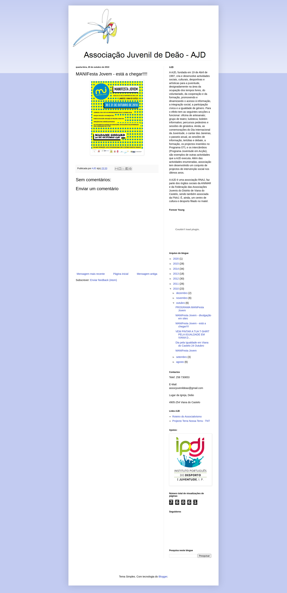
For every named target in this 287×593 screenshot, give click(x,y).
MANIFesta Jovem (186, 350)
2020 (176, 258)
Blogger (163, 576)
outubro (180, 302)
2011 (176, 283)
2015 (176, 263)
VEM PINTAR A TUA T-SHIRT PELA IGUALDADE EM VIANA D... (192, 334)
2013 (176, 273)
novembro (182, 297)
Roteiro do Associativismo (187, 416)
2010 (176, 288)
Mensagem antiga (147, 273)
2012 (176, 278)
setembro (181, 357)
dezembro (182, 293)
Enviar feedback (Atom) (103, 280)
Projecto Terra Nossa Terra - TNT (191, 420)
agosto (180, 361)
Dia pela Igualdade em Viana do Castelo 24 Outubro (192, 344)
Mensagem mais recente (91, 273)
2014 (176, 268)
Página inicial (120, 273)
